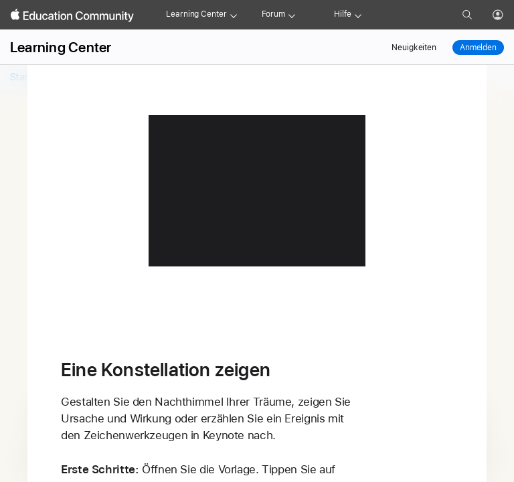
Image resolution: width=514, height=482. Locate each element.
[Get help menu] (358, 14)
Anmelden (478, 47)
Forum (273, 14)
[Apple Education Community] (72, 15)
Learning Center (196, 14)
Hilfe (342, 14)
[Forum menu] (291, 14)
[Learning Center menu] (233, 14)
